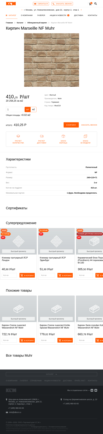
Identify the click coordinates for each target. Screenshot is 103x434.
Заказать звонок (89, 125)
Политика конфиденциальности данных (20, 425)
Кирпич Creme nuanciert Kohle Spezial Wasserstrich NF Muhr (55, 326)
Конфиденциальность (39, 427)
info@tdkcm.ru (15, 412)
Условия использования (57, 427)
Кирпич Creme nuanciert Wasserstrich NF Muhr (14, 326)
